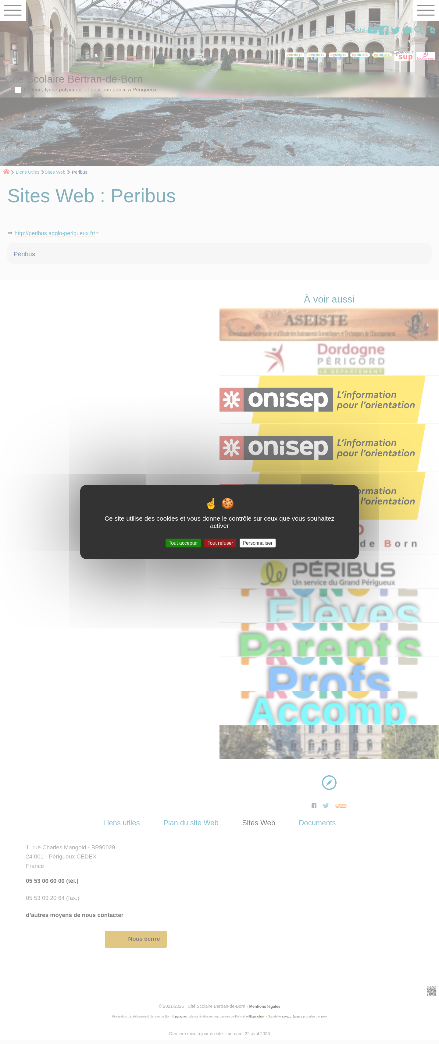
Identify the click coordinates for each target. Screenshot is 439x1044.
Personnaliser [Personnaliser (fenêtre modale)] (258, 543)
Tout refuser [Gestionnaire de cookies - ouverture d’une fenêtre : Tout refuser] (220, 543)
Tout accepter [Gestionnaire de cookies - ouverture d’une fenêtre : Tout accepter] (183, 543)
